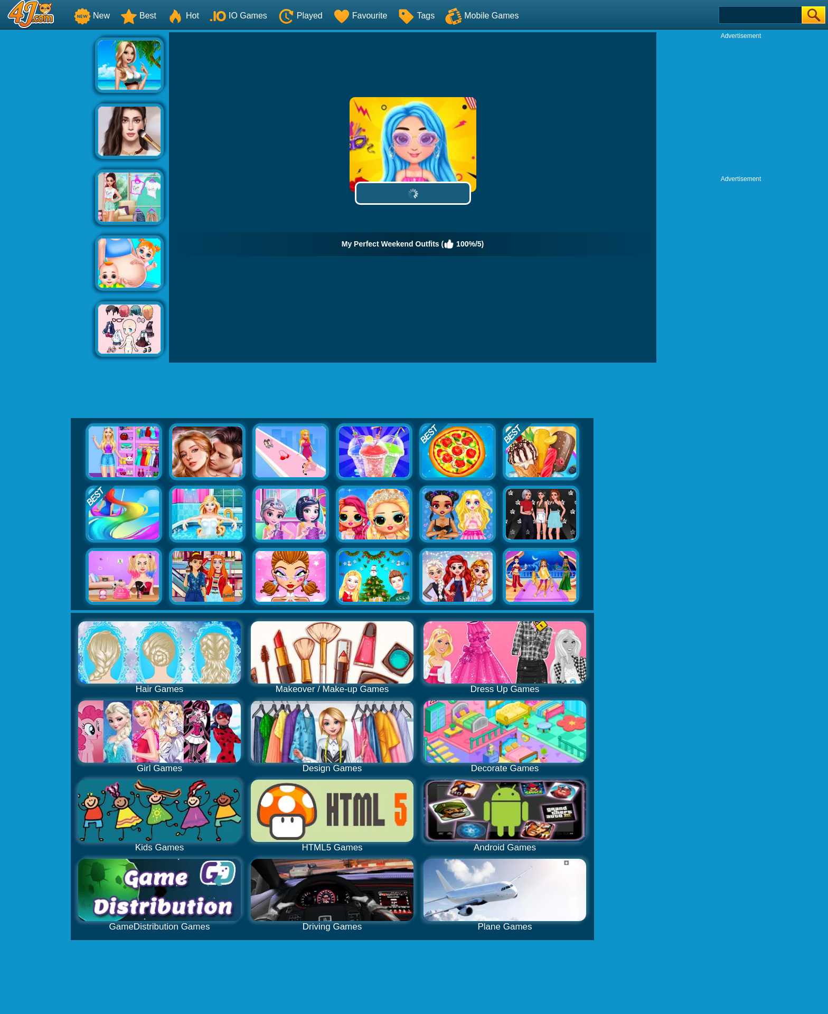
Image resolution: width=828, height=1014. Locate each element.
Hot (183, 15)
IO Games (238, 15)
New (92, 15)
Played (300, 15)
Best (138, 15)
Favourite (360, 15)
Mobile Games (482, 15)
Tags (416, 15)
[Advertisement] (47, 190)
